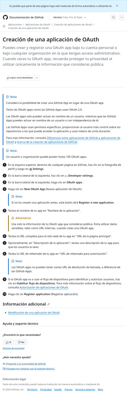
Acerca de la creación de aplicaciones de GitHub (47, 142)
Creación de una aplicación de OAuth (28, 28)
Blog (100, 389)
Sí (8, 342)
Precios (69, 389)
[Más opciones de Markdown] (37, 77)
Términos (32, 389)
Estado (58, 389)
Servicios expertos (85, 389)
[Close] (117, 5)
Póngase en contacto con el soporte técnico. (29, 368)
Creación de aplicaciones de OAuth (73, 24)
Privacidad (46, 389)
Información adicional (26, 304)
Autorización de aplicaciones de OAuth (44, 287)
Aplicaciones (15, 24)
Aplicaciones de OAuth (37, 24)
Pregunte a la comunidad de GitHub (24, 363)
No (21, 342)
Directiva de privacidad (13, 348)
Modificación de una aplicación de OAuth (34, 312)
